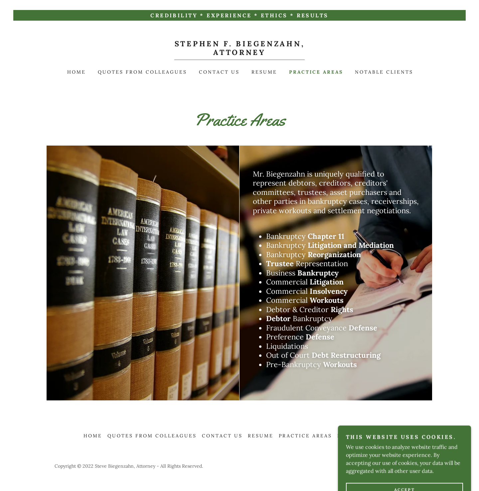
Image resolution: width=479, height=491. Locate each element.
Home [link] (76, 72)
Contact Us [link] (219, 72)
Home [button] (92, 436)
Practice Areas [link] (316, 72)
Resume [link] (264, 72)
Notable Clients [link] (384, 72)
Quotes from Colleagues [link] (142, 72)
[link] (239, 53)
